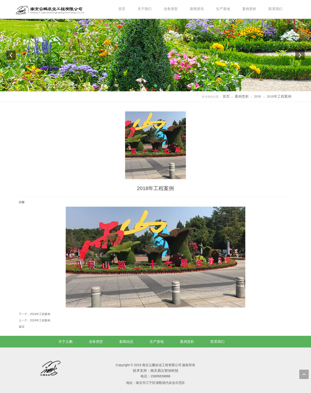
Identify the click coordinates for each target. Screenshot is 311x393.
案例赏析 (242, 96)
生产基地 (157, 341)
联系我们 (217, 341)
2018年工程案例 (279, 96)
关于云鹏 (65, 341)
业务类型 (96, 341)
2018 (257, 96)
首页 (226, 96)
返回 (21, 326)
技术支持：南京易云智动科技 (155, 370)
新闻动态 (126, 341)
